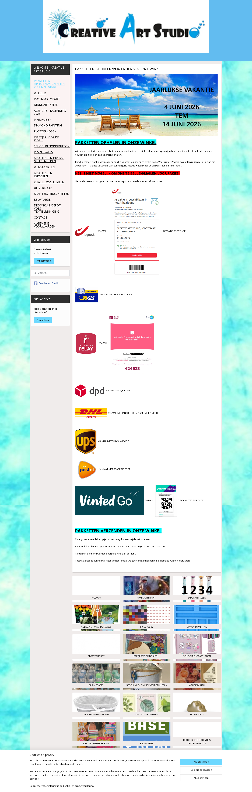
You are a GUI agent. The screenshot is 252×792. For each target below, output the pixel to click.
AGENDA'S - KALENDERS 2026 (50, 112)
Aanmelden (43, 320)
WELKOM (40, 93)
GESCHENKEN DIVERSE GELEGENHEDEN (49, 159)
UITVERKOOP (43, 188)
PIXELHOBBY (42, 120)
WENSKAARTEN (44, 167)
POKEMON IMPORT (47, 99)
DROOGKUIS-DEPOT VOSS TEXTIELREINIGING (47, 208)
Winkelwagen (44, 260)
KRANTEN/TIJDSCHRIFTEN (51, 194)
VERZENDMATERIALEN (49, 182)
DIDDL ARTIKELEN (46, 105)
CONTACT (40, 217)
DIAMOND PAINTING (48, 125)
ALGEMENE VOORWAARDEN (44, 225)
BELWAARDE (42, 200)
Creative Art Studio (46, 283)
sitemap (140, 785)
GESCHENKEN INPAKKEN (43, 174)
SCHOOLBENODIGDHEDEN (51, 146)
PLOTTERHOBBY (45, 131)
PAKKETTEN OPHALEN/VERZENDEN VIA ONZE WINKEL (49, 84)
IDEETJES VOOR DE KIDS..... (46, 138)
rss (147, 785)
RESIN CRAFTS (43, 152)
